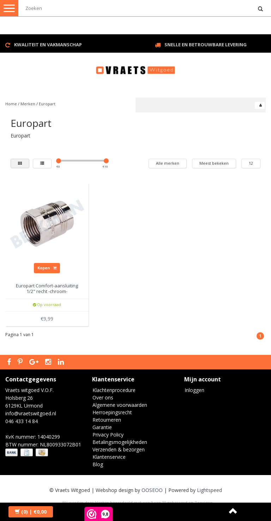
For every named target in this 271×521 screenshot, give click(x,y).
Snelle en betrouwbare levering (205, 44)
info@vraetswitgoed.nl (30, 413)
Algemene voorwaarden (119, 405)
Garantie (102, 427)
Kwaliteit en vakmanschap (48, 44)
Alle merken (167, 163)
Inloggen (194, 390)
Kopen (46, 267)
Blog (97, 464)
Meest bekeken (214, 163)
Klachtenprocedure (114, 390)
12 (251, 163)
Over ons (102, 397)
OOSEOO (152, 490)
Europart (47, 103)
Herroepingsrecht (112, 412)
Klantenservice (109, 456)
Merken (27, 103)
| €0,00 (31, 511)
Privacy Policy (108, 434)
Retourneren (106, 419)
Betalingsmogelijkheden (119, 442)
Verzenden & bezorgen (118, 449)
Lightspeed (209, 490)
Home (11, 103)
